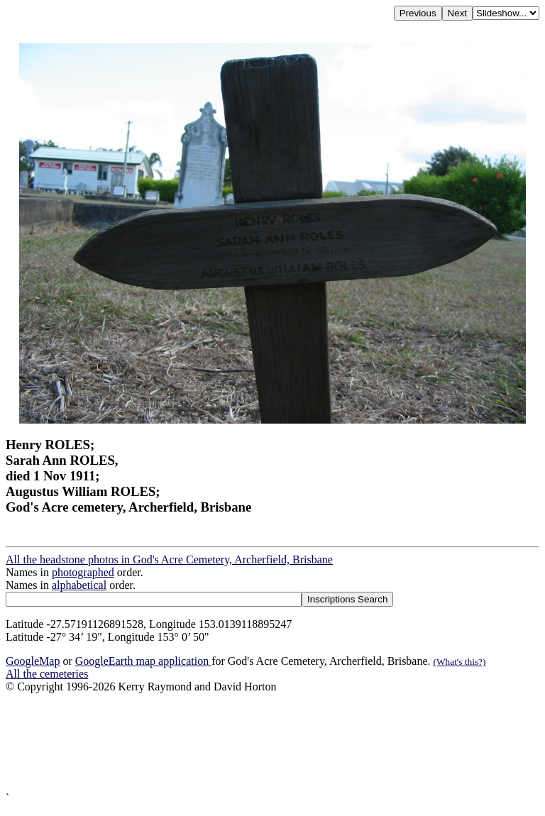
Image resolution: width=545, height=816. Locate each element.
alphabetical (79, 585)
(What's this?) (460, 661)
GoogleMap (33, 661)
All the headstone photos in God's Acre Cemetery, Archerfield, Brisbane (169, 559)
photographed (83, 572)
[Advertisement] (272, 742)
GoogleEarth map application (143, 661)
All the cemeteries (47, 674)
